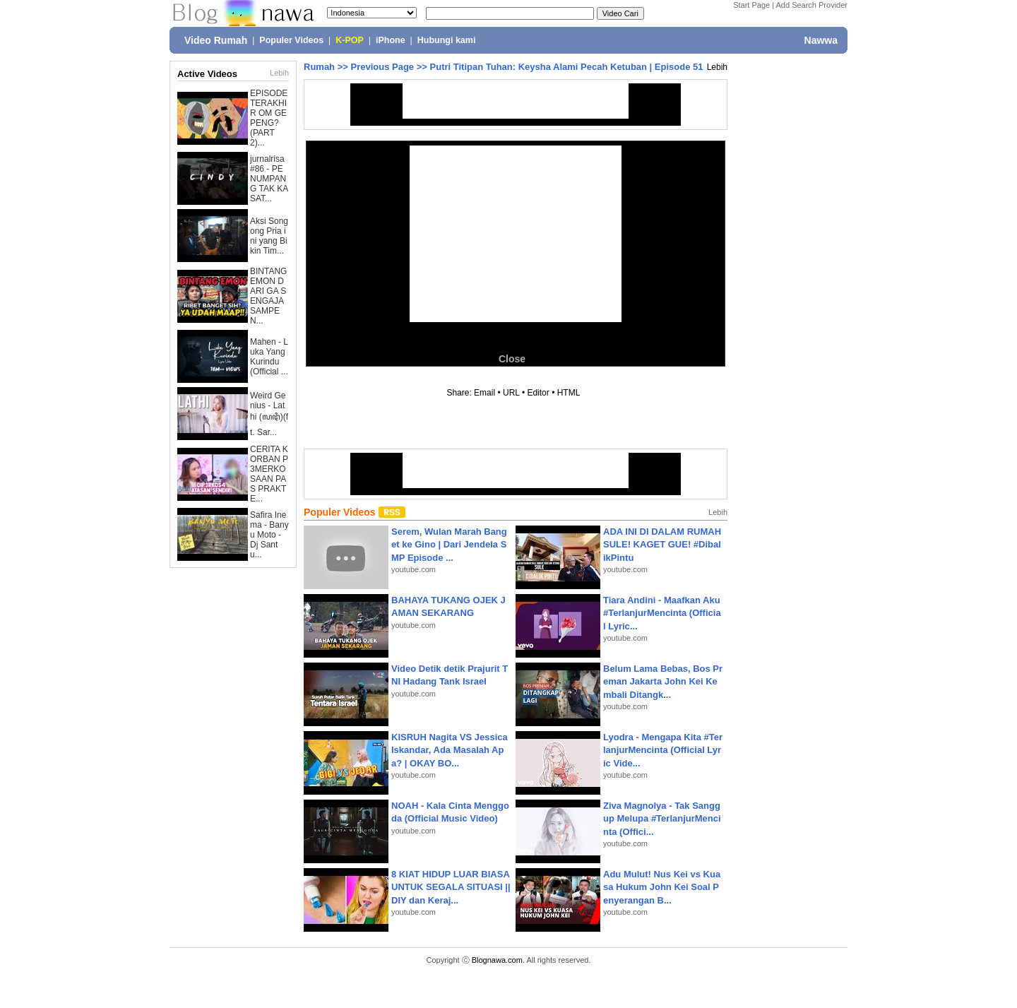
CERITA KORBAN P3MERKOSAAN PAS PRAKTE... (269, 474)
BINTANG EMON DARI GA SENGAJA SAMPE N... (268, 296)
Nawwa (821, 40)
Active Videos (207, 74)
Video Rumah (215, 40)
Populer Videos (291, 40)
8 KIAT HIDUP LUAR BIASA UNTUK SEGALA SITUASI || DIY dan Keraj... (451, 887)
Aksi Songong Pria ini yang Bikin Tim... (269, 236)
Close (512, 358)
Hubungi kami (446, 40)
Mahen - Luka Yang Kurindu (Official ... (269, 356)
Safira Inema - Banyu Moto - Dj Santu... (269, 534)
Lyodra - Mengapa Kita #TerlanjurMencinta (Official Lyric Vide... (662, 750)
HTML (568, 393)
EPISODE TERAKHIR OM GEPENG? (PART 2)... (268, 118)
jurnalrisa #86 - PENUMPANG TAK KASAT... (269, 178)
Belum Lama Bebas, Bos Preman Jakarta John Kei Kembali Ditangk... (662, 681)
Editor (538, 393)
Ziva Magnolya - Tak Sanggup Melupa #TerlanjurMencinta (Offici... (662, 818)
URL (511, 393)
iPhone (390, 40)
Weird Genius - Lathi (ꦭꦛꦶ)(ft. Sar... (269, 414)
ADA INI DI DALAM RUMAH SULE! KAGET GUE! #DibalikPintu (662, 544)
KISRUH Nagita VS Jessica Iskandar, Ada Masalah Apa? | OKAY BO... (449, 750)
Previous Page (382, 66)
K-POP (349, 40)
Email (484, 393)
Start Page (751, 5)
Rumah (319, 66)
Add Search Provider (812, 5)
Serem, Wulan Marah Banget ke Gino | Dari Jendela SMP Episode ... (449, 544)
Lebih (279, 73)
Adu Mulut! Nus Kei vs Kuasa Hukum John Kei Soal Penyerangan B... (661, 887)
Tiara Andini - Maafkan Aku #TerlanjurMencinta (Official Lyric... (662, 613)
